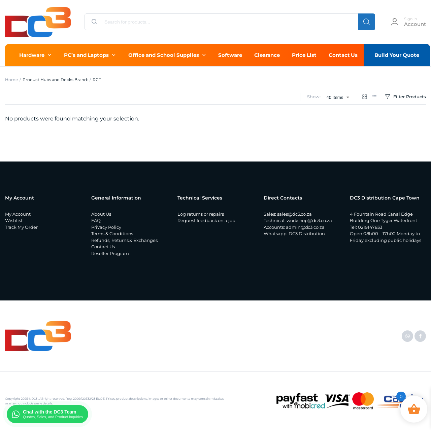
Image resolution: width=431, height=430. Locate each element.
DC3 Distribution (307, 233)
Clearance (267, 55)
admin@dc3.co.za (305, 227)
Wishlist (14, 220)
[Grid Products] (364, 97)
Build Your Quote (396, 55)
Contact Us (343, 55)
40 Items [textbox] (334, 97)
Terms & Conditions (112, 233)
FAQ (96, 220)
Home (11, 79)
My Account (18, 214)
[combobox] (338, 97)
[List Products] (374, 97)
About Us (101, 214)
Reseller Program (110, 253)
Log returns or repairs (200, 214)
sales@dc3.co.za (294, 214)
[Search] (366, 21)
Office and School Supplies (163, 55)
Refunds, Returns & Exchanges (124, 240)
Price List (304, 55)
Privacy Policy (106, 227)
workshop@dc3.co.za (309, 220)
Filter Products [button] (405, 97)
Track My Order (21, 227)
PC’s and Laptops (86, 55)
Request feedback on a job (206, 220)
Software (230, 55)
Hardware (31, 55)
